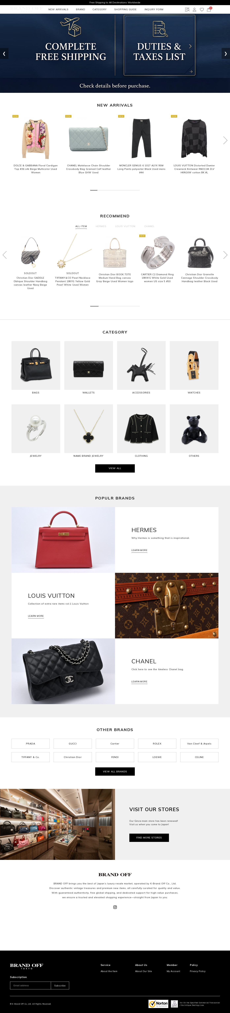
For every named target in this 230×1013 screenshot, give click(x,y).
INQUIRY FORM (109, 21)
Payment (106, 979)
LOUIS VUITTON (125, 238)
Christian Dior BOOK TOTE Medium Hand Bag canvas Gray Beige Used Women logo (115, 290)
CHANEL (149, 238)
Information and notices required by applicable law (205, 975)
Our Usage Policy (200, 966)
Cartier (115, 760)
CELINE (199, 774)
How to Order (108, 966)
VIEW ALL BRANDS (115, 790)
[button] (93, 202)
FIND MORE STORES (149, 856)
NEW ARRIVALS (21, 21)
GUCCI (73, 760)
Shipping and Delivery (113, 973)
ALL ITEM (81, 238)
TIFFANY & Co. (30, 774)
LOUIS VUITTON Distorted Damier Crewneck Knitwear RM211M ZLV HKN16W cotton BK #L (194, 181)
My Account (173, 959)
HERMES (101, 238)
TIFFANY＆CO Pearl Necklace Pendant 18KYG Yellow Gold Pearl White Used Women (72, 293)
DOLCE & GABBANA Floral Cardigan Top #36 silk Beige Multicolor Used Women (36, 181)
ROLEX (157, 760)
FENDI (115, 774)
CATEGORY (58, 21)
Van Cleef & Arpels (199, 760)
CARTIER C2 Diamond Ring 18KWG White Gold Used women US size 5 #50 (157, 290)
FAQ (103, 986)
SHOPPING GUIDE (82, 21)
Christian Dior (73, 774)
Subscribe (60, 974)
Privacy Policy (197, 959)
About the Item (109, 959)
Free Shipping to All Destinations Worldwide (115, 2)
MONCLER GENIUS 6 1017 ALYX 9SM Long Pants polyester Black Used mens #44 (141, 181)
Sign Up (171, 966)
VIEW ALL (115, 485)
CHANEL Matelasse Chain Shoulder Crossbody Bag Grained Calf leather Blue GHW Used (88, 181)
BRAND (41, 21)
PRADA (30, 760)
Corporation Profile (146, 973)
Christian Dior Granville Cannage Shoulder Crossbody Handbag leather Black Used (199, 290)
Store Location (143, 966)
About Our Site (143, 959)
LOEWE (157, 774)
